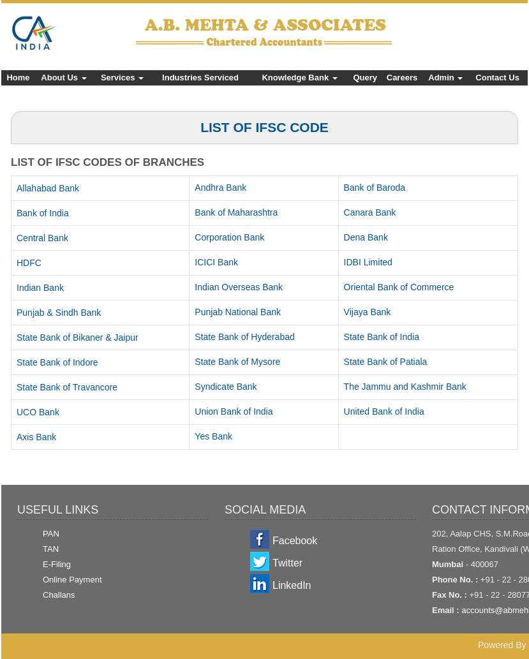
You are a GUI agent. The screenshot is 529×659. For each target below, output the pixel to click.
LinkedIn (291, 585)
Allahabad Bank (48, 188)
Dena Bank (366, 237)
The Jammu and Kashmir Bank (405, 386)
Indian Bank (40, 288)
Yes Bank (213, 436)
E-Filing (57, 564)
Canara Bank (370, 212)
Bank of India (43, 213)
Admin (445, 77)
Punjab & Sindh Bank (59, 312)
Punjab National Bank (238, 312)
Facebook (294, 540)
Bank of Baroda (375, 187)
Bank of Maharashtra (236, 212)
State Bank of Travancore (67, 387)
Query (365, 77)
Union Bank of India (233, 411)
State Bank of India (381, 337)
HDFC (29, 263)
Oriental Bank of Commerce (399, 287)
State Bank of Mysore (237, 362)
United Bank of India (384, 411)
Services (122, 77)
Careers (402, 77)
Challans (59, 595)
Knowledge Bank (299, 77)
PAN (51, 533)
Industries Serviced (200, 77)
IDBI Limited (368, 262)
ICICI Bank (216, 262)
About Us (63, 77)
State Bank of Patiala (386, 362)
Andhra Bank (220, 187)
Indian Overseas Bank (239, 287)
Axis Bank (36, 437)
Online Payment (72, 579)
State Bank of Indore (57, 362)
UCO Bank (38, 412)
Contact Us (497, 77)
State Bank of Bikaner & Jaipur (77, 337)
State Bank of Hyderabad (244, 337)
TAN (51, 549)
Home (17, 77)
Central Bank (42, 238)
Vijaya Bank (367, 312)
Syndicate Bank (226, 386)
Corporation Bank (229, 237)
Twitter (287, 563)
